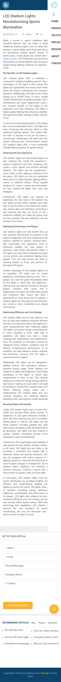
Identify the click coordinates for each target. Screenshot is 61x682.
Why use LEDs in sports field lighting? (46, 643)
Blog (33, 623)
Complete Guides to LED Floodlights (46, 637)
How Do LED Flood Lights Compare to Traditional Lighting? (17, 637)
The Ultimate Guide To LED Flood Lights (14, 630)
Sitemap (45, 673)
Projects (41, 623)
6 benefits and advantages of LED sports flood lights (17, 643)
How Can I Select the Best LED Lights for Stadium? (46, 631)
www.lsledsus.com (30, 673)
